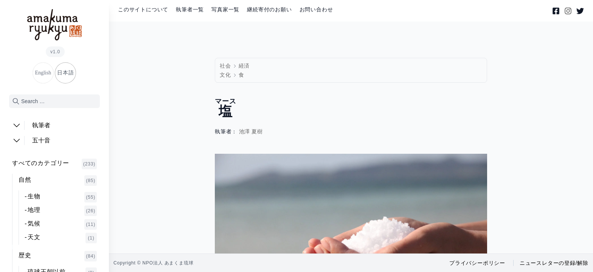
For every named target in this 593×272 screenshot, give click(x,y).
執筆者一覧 (190, 9)
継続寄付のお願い (269, 9)
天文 (62, 238)
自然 (58, 180)
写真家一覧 (225, 9)
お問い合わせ (316, 9)
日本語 (65, 73)
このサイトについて (143, 9)
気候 (62, 224)
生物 (62, 197)
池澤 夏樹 (251, 131)
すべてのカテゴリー (54, 164)
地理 (62, 211)
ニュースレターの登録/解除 (554, 263)
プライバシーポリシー (477, 263)
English (43, 73)
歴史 (58, 256)
